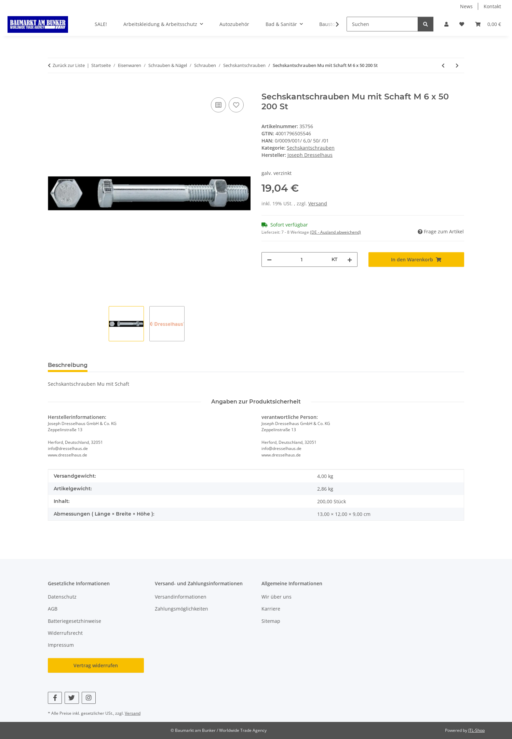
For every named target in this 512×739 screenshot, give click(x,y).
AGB (52, 608)
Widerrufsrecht (65, 633)
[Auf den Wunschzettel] (236, 104)
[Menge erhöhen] (349, 259)
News (466, 6)
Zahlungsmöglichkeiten (181, 608)
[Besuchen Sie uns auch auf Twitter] (72, 698)
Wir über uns (276, 596)
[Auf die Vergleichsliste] (218, 104)
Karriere (270, 608)
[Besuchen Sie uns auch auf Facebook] (55, 698)
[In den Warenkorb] (53, 88)
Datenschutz (62, 596)
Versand (317, 203)
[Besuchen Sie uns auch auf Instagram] (89, 698)
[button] (446, 24)
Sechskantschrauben (311, 148)
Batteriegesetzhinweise (74, 621)
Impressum (61, 645)
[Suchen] (382, 24)
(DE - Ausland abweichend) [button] (335, 232)
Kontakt (492, 6)
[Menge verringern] (269, 259)
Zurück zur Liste (69, 65)
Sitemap (270, 621)
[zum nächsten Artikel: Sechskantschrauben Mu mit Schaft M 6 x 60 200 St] (457, 65)
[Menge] (302, 259)
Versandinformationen (180, 596)
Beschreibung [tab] (67, 365)
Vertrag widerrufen (95, 665)
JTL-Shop (476, 730)
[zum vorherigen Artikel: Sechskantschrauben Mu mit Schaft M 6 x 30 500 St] (443, 65)
